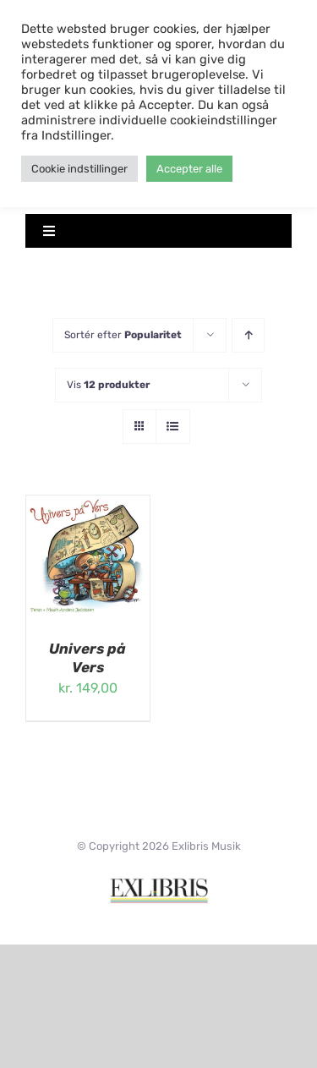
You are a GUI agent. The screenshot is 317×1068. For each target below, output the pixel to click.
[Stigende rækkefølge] (248, 335)
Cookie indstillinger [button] (79, 168)
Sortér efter (123, 335)
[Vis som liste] (172, 426)
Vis (108, 385)
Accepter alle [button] (189, 168)
